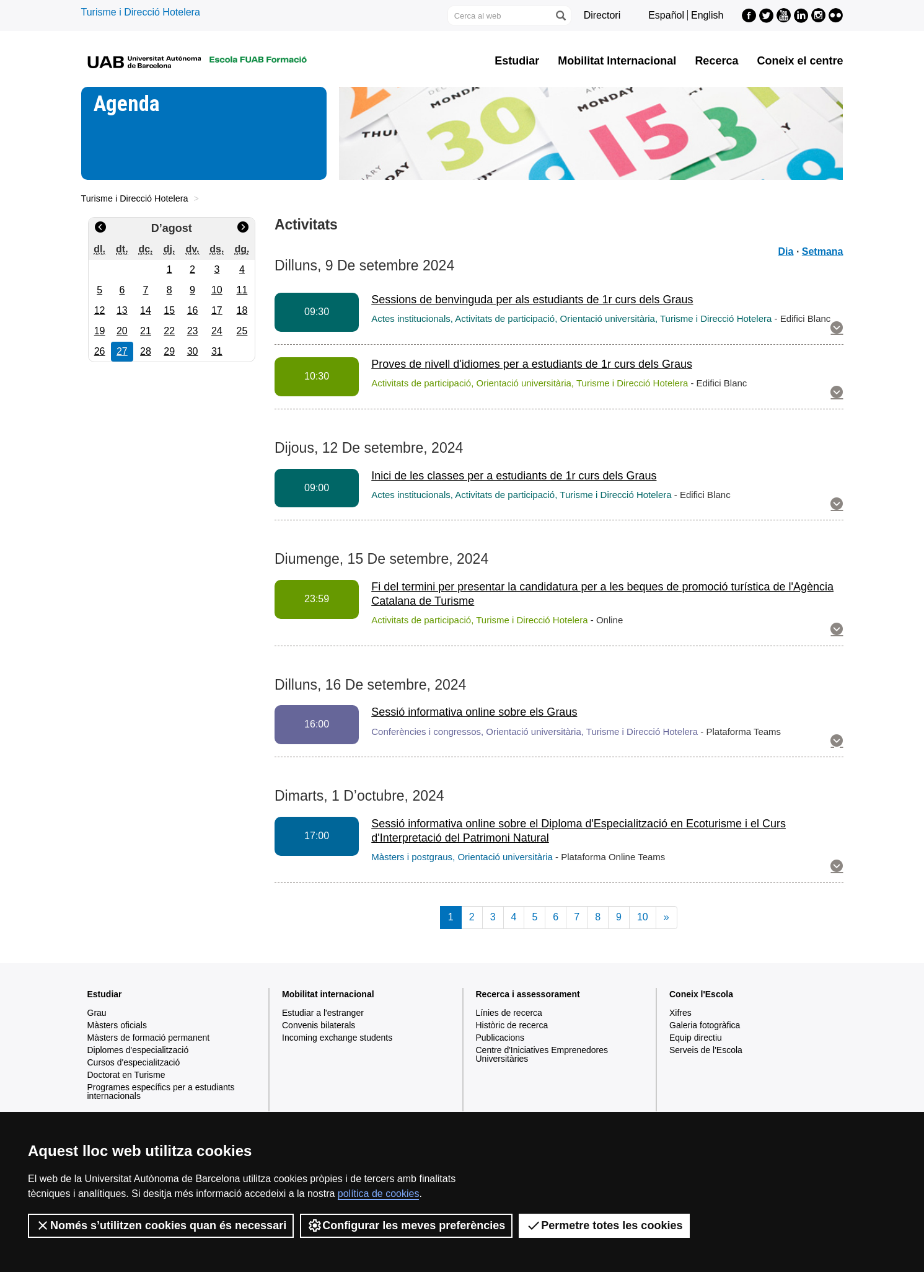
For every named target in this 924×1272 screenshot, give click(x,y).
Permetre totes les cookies (604, 1225)
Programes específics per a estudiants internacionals (161, 1091)
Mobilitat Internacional (617, 60)
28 (145, 351)
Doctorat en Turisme (126, 1075)
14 (145, 310)
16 (192, 310)
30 (192, 351)
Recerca (716, 60)
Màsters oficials (117, 1025)
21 (145, 331)
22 (169, 331)
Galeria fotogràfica (704, 1025)
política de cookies (379, 1193)
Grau (97, 1013)
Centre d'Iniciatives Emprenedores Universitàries (542, 1054)
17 (216, 310)
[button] (836, 329)
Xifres (680, 1013)
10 (216, 290)
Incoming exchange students (337, 1038)
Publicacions (500, 1038)
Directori (602, 15)
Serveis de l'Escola (705, 1050)
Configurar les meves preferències (406, 1225)
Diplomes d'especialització (138, 1050)
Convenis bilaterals (318, 1025)
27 (122, 351)
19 (99, 331)
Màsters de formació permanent (148, 1038)
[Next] (666, 917)
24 (216, 331)
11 (242, 290)
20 (122, 331)
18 (242, 310)
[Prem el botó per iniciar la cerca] (560, 15)
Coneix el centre (800, 60)
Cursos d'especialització (133, 1062)
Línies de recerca (509, 1013)
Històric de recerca (512, 1025)
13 (122, 310)
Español (666, 15)
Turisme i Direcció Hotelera (140, 12)
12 (99, 310)
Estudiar (517, 60)
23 (192, 331)
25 (242, 331)
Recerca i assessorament (528, 994)
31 (216, 351)
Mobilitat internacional (328, 994)
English (707, 15)
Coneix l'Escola (701, 994)
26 (99, 351)
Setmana (822, 251)
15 (169, 310)
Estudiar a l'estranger (323, 1013)
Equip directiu (695, 1038)
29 (169, 351)
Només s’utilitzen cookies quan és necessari (160, 1225)
